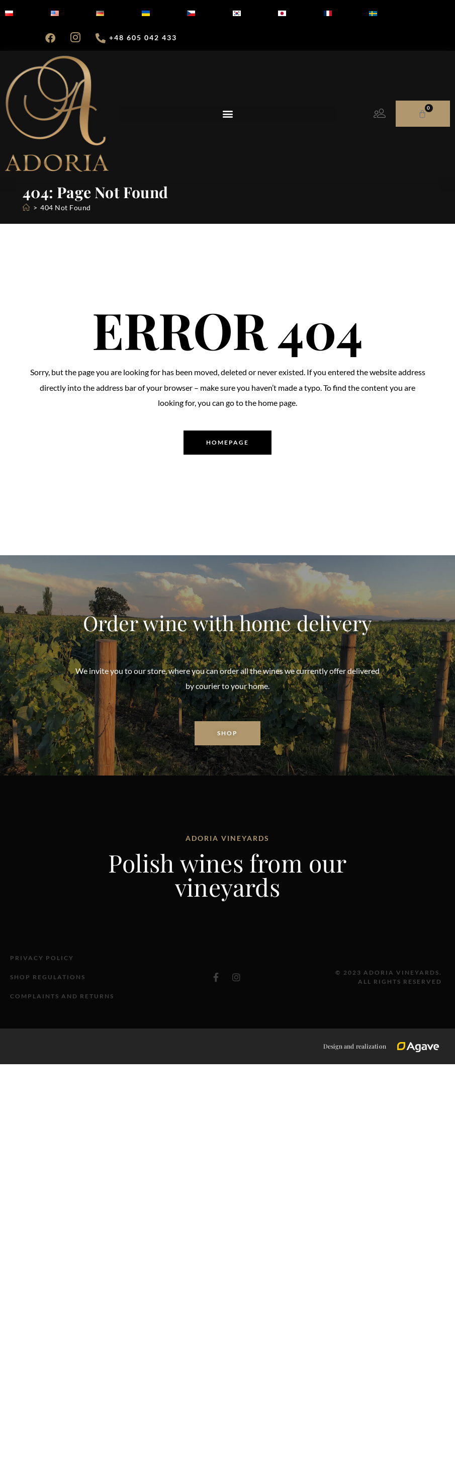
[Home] (26, 207)
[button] (227, 114)
